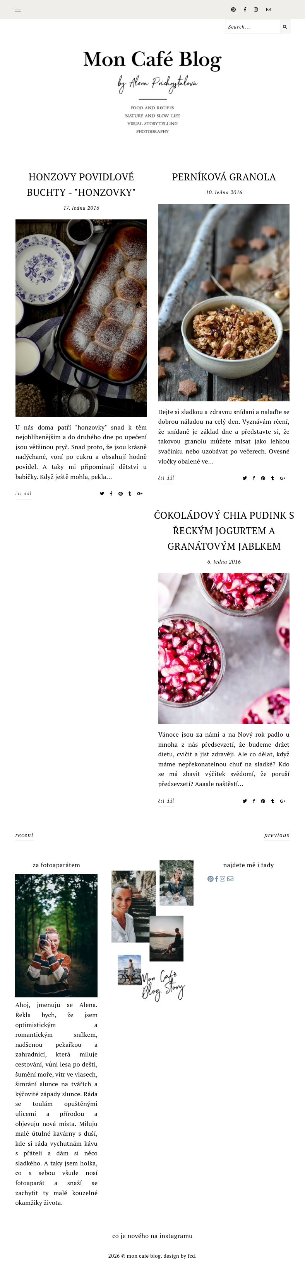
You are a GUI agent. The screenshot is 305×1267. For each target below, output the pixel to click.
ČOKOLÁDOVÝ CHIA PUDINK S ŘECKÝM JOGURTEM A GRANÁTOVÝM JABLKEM (224, 530)
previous (277, 835)
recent (24, 835)
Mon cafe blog (144, 1255)
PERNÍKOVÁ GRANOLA (224, 176)
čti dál (23, 493)
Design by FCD (179, 1255)
